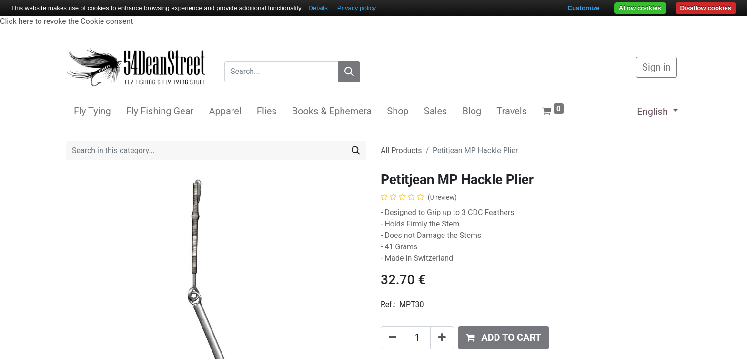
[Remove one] (392, 337)
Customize (583, 7)
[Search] (349, 71)
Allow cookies (640, 7)
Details (318, 7)
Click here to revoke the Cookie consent (66, 21)
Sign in (656, 67)
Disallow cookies (705, 7)
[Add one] (442, 337)
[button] (503, 337)
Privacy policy (356, 7)
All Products (401, 150)
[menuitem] (92, 111)
